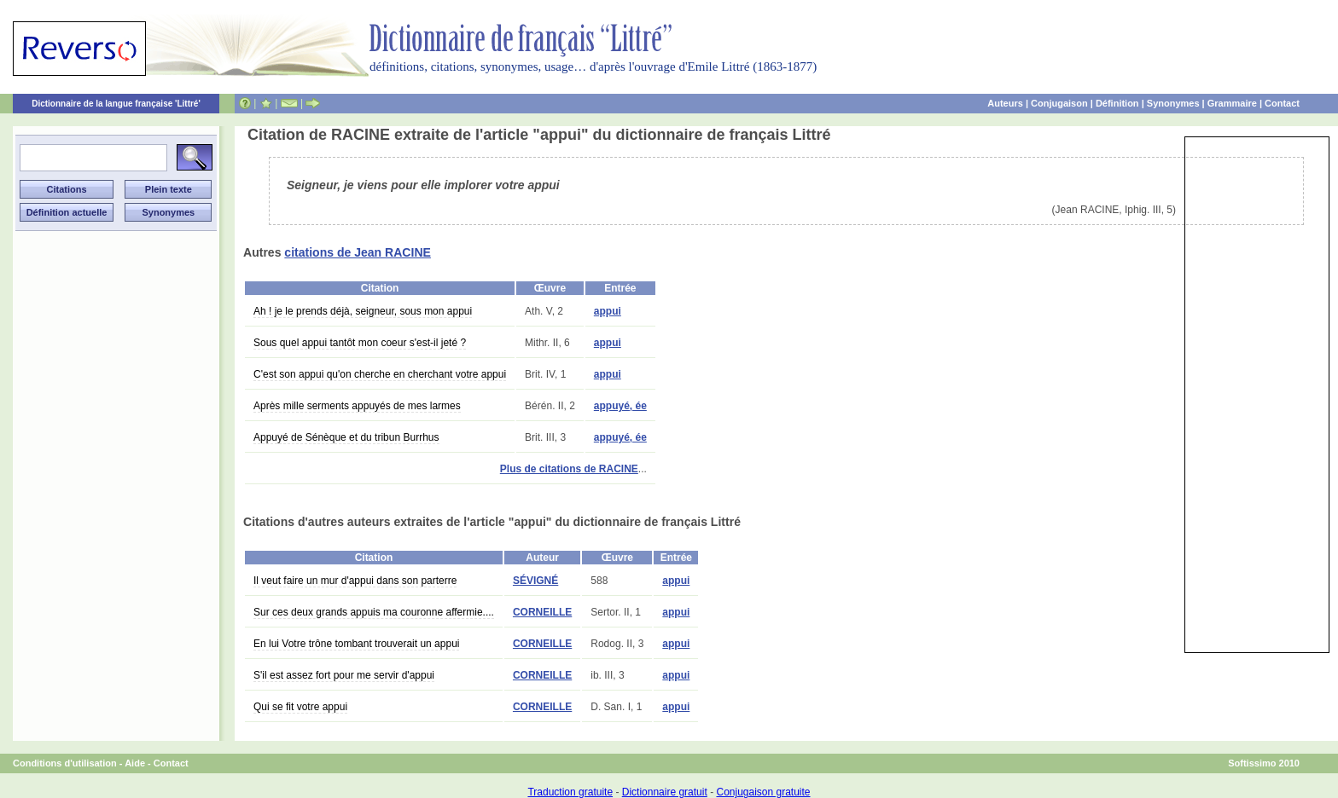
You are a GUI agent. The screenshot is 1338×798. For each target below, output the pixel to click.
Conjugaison (1059, 103)
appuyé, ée (620, 406)
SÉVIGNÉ (535, 581)
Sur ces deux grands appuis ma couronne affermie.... (373, 612)
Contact (1282, 103)
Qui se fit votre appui (300, 707)
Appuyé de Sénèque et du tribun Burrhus (346, 437)
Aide (135, 763)
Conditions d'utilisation (65, 763)
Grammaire (1232, 103)
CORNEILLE (542, 612)
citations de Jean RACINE (357, 252)
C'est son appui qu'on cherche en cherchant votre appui (379, 374)
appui (607, 311)
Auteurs (1005, 103)
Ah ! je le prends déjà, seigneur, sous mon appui (362, 311)
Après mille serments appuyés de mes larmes (357, 406)
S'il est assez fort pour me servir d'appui (343, 675)
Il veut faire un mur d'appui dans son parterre (355, 581)
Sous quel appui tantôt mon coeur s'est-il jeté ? (359, 343)
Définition (1117, 103)
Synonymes (1173, 103)
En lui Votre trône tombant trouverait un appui (356, 644)
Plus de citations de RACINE (569, 469)
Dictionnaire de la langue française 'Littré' (116, 103)
